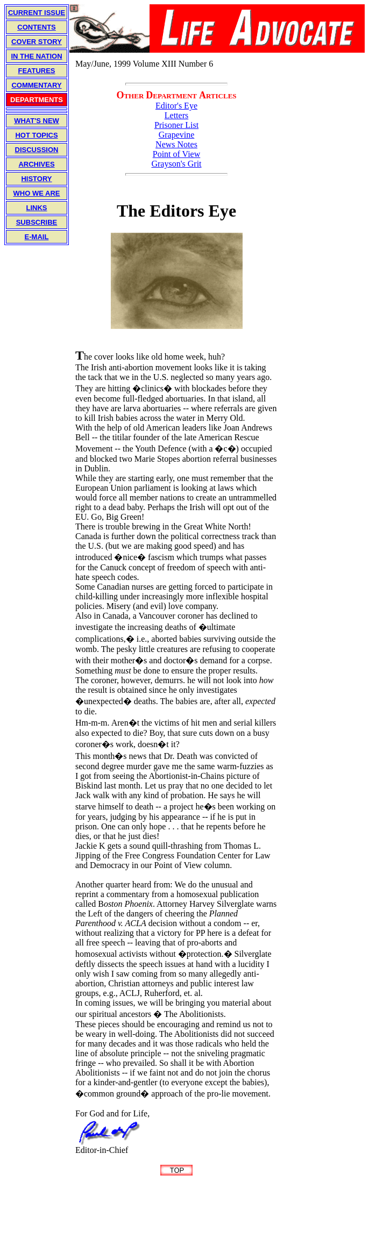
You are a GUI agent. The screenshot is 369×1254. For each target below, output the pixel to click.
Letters (176, 115)
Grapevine (177, 134)
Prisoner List (176, 125)
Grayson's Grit (176, 163)
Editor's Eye (176, 105)
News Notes (176, 144)
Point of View (177, 154)
